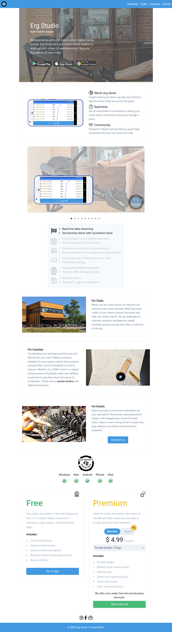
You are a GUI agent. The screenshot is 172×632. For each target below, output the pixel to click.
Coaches (154, 4)
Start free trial (119, 604)
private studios (66, 381)
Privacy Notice (96, 627)
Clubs (143, 4)
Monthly (112, 531)
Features (132, 4)
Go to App (52, 571)
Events (166, 4)
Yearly (129, 531)
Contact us (118, 439)
